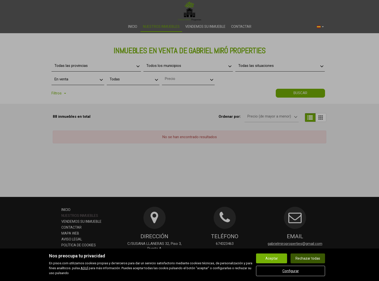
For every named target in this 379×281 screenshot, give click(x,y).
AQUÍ (84, 268)
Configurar (290, 271)
